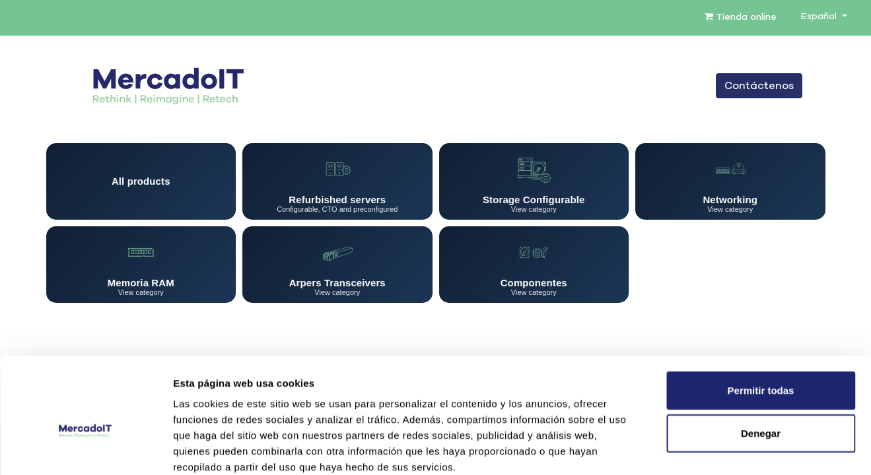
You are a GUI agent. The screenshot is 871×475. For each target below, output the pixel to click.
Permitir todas (761, 319)
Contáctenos (759, 85)
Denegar (761, 362)
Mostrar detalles (714, 449)
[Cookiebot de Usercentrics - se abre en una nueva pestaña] (85, 449)
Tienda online (741, 17)
